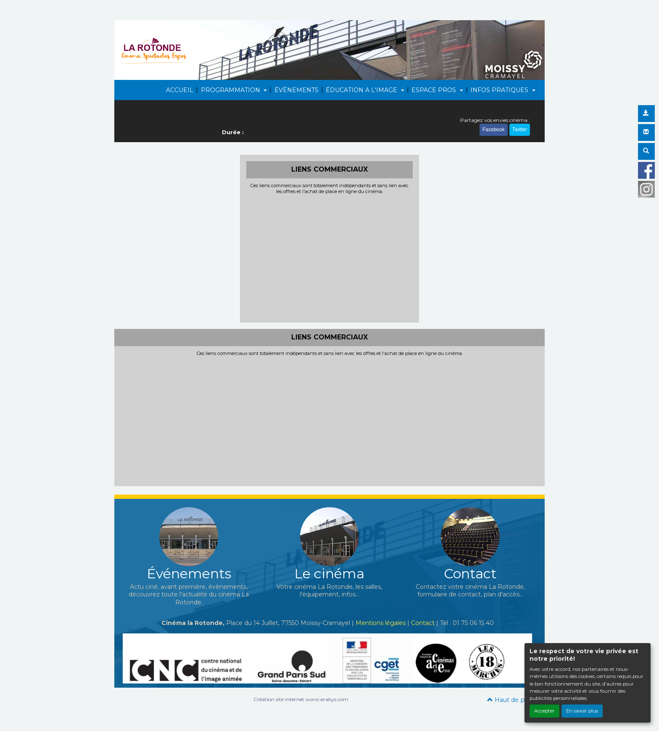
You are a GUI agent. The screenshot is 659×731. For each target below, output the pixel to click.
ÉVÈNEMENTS (296, 90)
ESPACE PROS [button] (434, 90)
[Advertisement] (329, 257)
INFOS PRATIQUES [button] (500, 90)
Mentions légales (381, 623)
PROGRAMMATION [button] (231, 90)
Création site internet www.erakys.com (300, 699)
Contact (423, 623)
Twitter (519, 129)
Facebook (493, 129)
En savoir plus (582, 711)
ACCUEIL (179, 90)
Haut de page (511, 700)
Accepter (544, 711)
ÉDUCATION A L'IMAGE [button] (362, 90)
